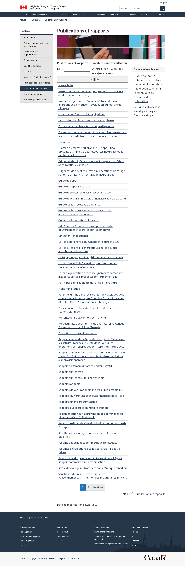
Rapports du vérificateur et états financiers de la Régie (91, 395)
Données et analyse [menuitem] (138, 14)
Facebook (136, 541)
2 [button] (89, 487)
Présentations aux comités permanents (82, 317)
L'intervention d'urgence (73, 235)
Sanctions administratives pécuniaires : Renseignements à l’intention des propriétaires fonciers (92, 475)
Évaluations (65, 142)
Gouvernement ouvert (34, 94)
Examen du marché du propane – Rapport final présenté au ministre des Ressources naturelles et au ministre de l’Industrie (90, 151)
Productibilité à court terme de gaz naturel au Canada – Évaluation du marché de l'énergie (92, 325)
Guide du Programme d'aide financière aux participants (92, 198)
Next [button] (96, 487)
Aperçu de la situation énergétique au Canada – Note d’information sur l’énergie (90, 93)
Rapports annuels (69, 384)
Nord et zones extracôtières (37, 82)
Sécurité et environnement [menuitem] (36, 14)
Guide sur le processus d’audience (79, 204)
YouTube (135, 545)
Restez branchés (140, 527)
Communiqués (63, 536)
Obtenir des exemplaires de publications (111, 543)
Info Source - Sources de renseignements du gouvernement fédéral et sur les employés (85, 228)
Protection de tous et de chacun (77, 333)
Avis (21, 517)
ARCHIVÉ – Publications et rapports (144, 494)
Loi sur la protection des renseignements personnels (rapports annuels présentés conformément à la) (90, 274)
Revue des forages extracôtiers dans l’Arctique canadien (92, 468)
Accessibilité (65, 85)
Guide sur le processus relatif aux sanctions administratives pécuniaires (85, 212)
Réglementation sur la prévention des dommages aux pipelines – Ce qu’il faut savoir (91, 415)
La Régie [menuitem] (160, 14)
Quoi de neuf (62, 532)
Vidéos (60, 541)
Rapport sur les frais (70, 372)
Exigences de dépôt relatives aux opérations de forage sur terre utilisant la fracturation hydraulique (91, 172)
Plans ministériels (69, 288)
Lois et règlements (32, 65)
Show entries (102, 73)
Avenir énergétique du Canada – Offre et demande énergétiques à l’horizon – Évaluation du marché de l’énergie (89, 104)
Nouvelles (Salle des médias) (37, 77)
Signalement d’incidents (104, 532)
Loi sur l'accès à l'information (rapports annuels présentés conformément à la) (87, 265)
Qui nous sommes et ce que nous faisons (37, 44)
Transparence (30, 517)
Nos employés (26, 532)
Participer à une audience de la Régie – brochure (87, 282)
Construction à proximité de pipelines (81, 114)
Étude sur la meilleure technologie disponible (86, 126)
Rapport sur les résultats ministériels (81, 378)
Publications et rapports (35, 88)
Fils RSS (135, 532)
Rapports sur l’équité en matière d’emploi (83, 407)
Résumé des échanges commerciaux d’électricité (87, 442)
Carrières (28, 71)
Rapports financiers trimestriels (77, 401)
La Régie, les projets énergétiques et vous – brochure (90, 257)
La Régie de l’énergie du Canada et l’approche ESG (88, 241)
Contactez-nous (31, 60)
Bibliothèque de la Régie (35, 99)
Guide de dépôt (67, 180)
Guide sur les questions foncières (78, 220)
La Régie (36, 19)
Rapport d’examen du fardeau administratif (85, 366)
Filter (73, 69)
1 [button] (84, 487)
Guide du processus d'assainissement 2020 (84, 192)
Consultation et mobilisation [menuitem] (72, 14)
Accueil (23, 19)
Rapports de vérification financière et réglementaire (90, 390)
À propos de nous (28, 527)
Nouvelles (62, 527)
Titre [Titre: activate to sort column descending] (92, 79)
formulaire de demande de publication (144, 97)
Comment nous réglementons (31, 53)
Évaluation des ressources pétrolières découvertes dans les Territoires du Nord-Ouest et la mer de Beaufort (92, 134)
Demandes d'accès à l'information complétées (86, 120)
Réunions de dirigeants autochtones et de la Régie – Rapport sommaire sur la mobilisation (90, 460)
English (163, 2)
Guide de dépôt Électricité (74, 186)
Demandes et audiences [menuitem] (107, 14)
